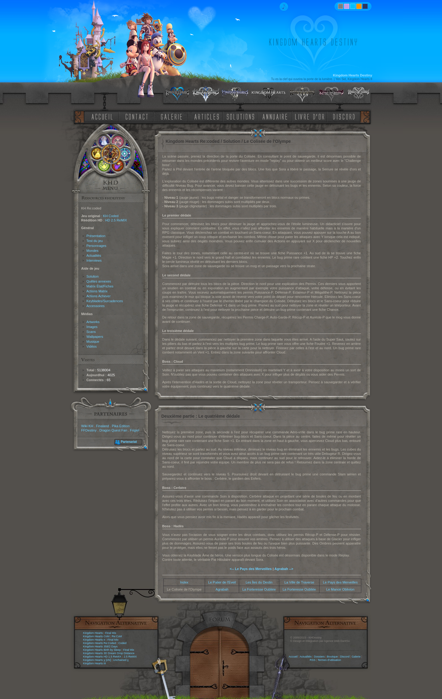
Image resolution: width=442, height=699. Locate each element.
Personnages (97, 246)
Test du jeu (95, 241)
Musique (93, 341)
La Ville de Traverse (299, 582)
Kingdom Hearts (93, 633)
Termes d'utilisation (329, 660)
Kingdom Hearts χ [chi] (97, 660)
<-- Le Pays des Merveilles (251, 569)
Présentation (96, 236)
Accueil (293, 656)
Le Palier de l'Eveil (222, 582)
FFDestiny (89, 430)
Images (92, 327)
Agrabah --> (283, 569)
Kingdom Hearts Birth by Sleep (102, 649)
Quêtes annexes (99, 281)
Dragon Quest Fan (113, 430)
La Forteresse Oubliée (259, 589)
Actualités (94, 255)
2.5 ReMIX (130, 656)
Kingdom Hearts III (94, 663)
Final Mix (110, 633)
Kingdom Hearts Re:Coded (99, 643)
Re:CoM (117, 636)
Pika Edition (121, 426)
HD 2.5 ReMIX (116, 220)
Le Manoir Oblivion (340, 589)
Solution (93, 276)
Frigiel (134, 430)
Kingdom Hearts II (94, 639)
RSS (313, 660)
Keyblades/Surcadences (105, 301)
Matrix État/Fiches (100, 286)
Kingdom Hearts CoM (96, 636)
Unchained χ (121, 660)
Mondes (93, 250)
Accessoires (96, 306)
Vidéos (92, 346)
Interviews (94, 260)
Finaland (102, 426)
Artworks (93, 322)
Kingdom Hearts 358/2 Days (100, 646)
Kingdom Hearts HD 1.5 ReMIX (102, 656)
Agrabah (221, 589)
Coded (122, 643)
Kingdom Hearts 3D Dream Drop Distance (109, 653)
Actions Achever (99, 296)
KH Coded (110, 216)
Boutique (332, 656)
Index (184, 582)
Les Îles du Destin (259, 582)
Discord (345, 656)
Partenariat (129, 441)
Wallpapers (95, 336)
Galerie (356, 656)
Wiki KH (87, 426)
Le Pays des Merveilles (340, 582)
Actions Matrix (97, 291)
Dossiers (319, 656)
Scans (91, 332)
